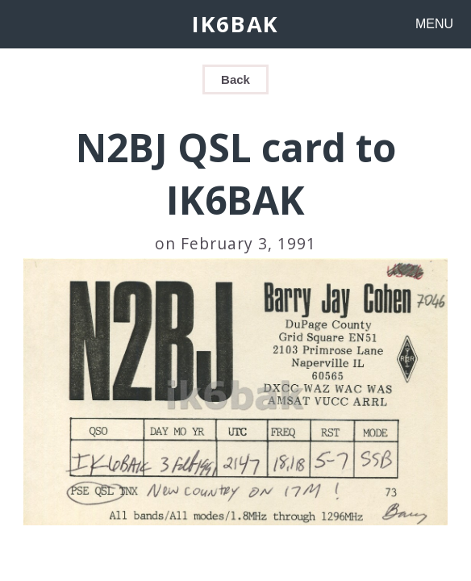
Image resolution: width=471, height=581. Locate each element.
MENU (434, 24)
